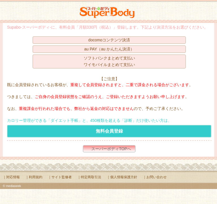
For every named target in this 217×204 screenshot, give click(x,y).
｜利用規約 (33, 177)
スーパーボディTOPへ (111, 148)
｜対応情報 (11, 177)
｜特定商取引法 (89, 177)
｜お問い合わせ (155, 177)
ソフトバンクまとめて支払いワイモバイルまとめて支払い (109, 61)
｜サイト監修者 (60, 177)
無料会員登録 (109, 131)
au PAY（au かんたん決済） (109, 49)
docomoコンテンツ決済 (109, 40)
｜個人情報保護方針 (122, 177)
